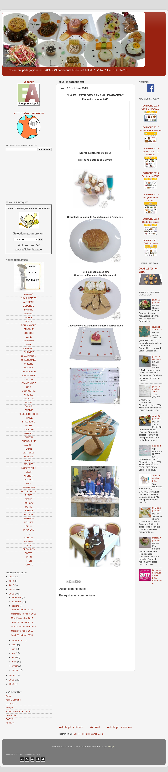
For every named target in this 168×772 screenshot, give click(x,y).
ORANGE (28, 479)
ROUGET (28, 537)
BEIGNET (28, 313)
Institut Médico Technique (28, 113)
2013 (12, 680)
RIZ (29, 534)
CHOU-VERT (28, 375)
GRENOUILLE (29, 441)
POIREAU (29, 503)
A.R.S (8, 696)
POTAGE (28, 514)
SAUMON (28, 541)
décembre (17, 597)
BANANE (28, 310)
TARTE (28, 553)
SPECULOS (29, 549)
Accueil (95, 727)
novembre (17, 601)
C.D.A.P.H (11, 703)
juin (14, 649)
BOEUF (28, 321)
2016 (12, 589)
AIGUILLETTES (28, 298)
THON (29, 561)
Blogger (111, 746)
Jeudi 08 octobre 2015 (22, 622)
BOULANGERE (28, 325)
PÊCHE (28, 499)
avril (14, 657)
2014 (12, 675)
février (15, 666)
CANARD (28, 344)
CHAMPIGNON (28, 356)
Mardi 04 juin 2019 (156, 509)
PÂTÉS (28, 495)
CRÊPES (28, 395)
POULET (28, 522)
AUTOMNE (28, 302)
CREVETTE (28, 398)
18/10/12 (156, 446)
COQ (28, 387)
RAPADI (10, 719)
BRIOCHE (29, 329)
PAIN (28, 483)
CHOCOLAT (29, 367)
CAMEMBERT (29, 340)
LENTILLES (28, 453)
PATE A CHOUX (29, 491)
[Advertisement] (95, 698)
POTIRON (29, 518)
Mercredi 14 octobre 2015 (23, 614)
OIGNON (28, 476)
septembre (17, 640)
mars (14, 661)
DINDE (28, 402)
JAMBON (28, 445)
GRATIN (29, 437)
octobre (16, 606)
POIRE (28, 507)
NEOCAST (29, 82)
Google (9, 707)
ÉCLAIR (29, 406)
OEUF (29, 472)
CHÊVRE (28, 364)
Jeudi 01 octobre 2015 (22, 635)
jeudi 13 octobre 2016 (156, 389)
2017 (12, 585)
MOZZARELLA (28, 468)
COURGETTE (29, 391)
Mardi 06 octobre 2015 (22, 631)
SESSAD (10, 723)
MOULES (28, 464)
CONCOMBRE (28, 383)
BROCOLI (29, 333)
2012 (12, 684)
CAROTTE (28, 352)
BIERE (28, 317)
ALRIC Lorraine (13, 700)
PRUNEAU (28, 530)
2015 (12, 594)
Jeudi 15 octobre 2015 (22, 609)
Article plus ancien (119, 727)
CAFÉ (29, 337)
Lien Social (11, 715)
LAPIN (29, 449)
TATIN (29, 557)
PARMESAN (29, 487)
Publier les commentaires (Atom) (88, 734)
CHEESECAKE (28, 360)
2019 (12, 576)
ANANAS (28, 294)
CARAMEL (28, 348)
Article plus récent (71, 727)
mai (14, 653)
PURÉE (28, 526)
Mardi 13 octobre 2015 (22, 618)
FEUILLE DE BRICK (28, 414)
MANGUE (28, 456)
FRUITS (29, 425)
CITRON (29, 379)
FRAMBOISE (28, 422)
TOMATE (28, 565)
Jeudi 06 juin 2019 (156, 417)
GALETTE (29, 429)
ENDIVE (29, 410)
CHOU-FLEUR (28, 371)
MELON (28, 460)
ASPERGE (28, 306)
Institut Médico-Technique (18, 711)
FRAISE (29, 418)
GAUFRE (28, 433)
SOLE (29, 545)
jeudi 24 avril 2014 (157, 328)
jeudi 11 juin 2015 (156, 301)
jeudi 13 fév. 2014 (156, 357)
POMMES (28, 510)
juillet (14, 644)
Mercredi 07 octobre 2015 (23, 626)
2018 (12, 581)
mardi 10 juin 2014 (156, 539)
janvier (15, 670)
